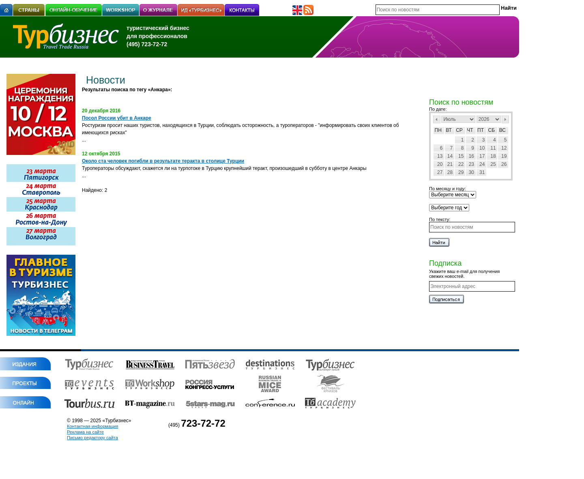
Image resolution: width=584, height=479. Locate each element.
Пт (480, 130)
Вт (449, 130)
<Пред (436, 119)
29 (461, 172)
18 (493, 156)
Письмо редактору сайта (92, 437)
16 (471, 156)
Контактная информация (92, 426)
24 (482, 164)
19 (504, 156)
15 (461, 156)
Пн (438, 130)
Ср (459, 130)
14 (450, 156)
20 (439, 164)
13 (439, 156)
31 (482, 172)
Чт (470, 130)
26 (504, 164)
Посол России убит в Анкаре (116, 118)
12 (504, 148)
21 (450, 164)
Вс (502, 130)
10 (482, 148)
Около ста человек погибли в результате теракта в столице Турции (163, 161)
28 (450, 172)
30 (471, 172)
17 (482, 156)
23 (471, 164)
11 (493, 148)
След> (505, 119)
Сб (491, 130)
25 (493, 164)
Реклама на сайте (85, 432)
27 (439, 172)
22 (461, 164)
